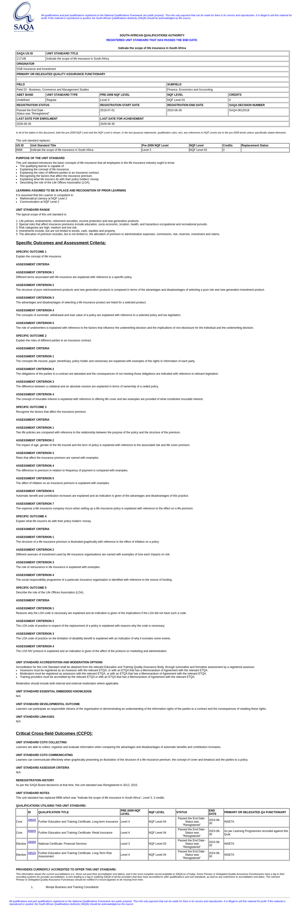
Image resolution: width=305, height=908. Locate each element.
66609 (32, 831)
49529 (32, 853)
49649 (32, 820)
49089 (32, 842)
